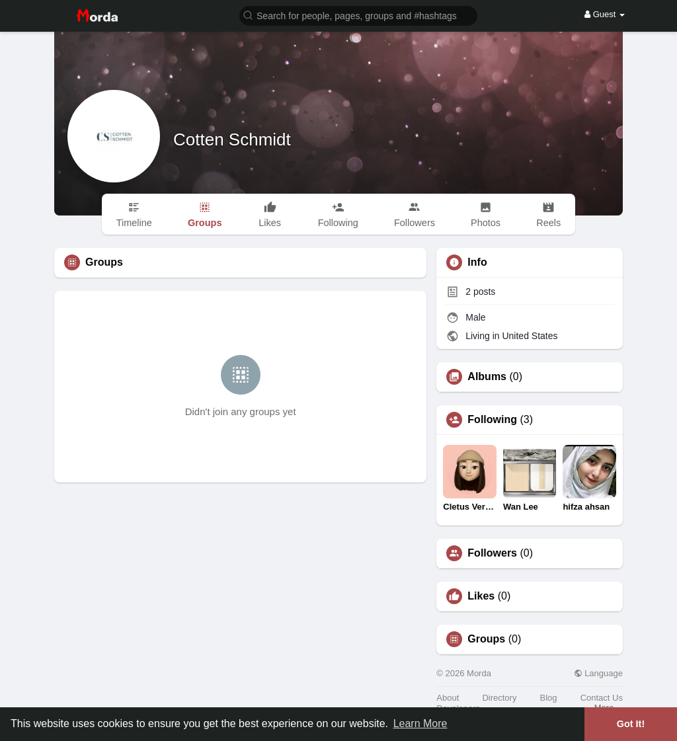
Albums (486, 376)
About (447, 697)
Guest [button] (604, 14)
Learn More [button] (420, 723)
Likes (481, 596)
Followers (492, 553)
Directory (499, 697)
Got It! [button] (631, 724)
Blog (548, 697)
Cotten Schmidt (232, 139)
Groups (486, 639)
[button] (358, 15)
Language (598, 673)
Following (492, 419)
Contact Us (601, 697)
